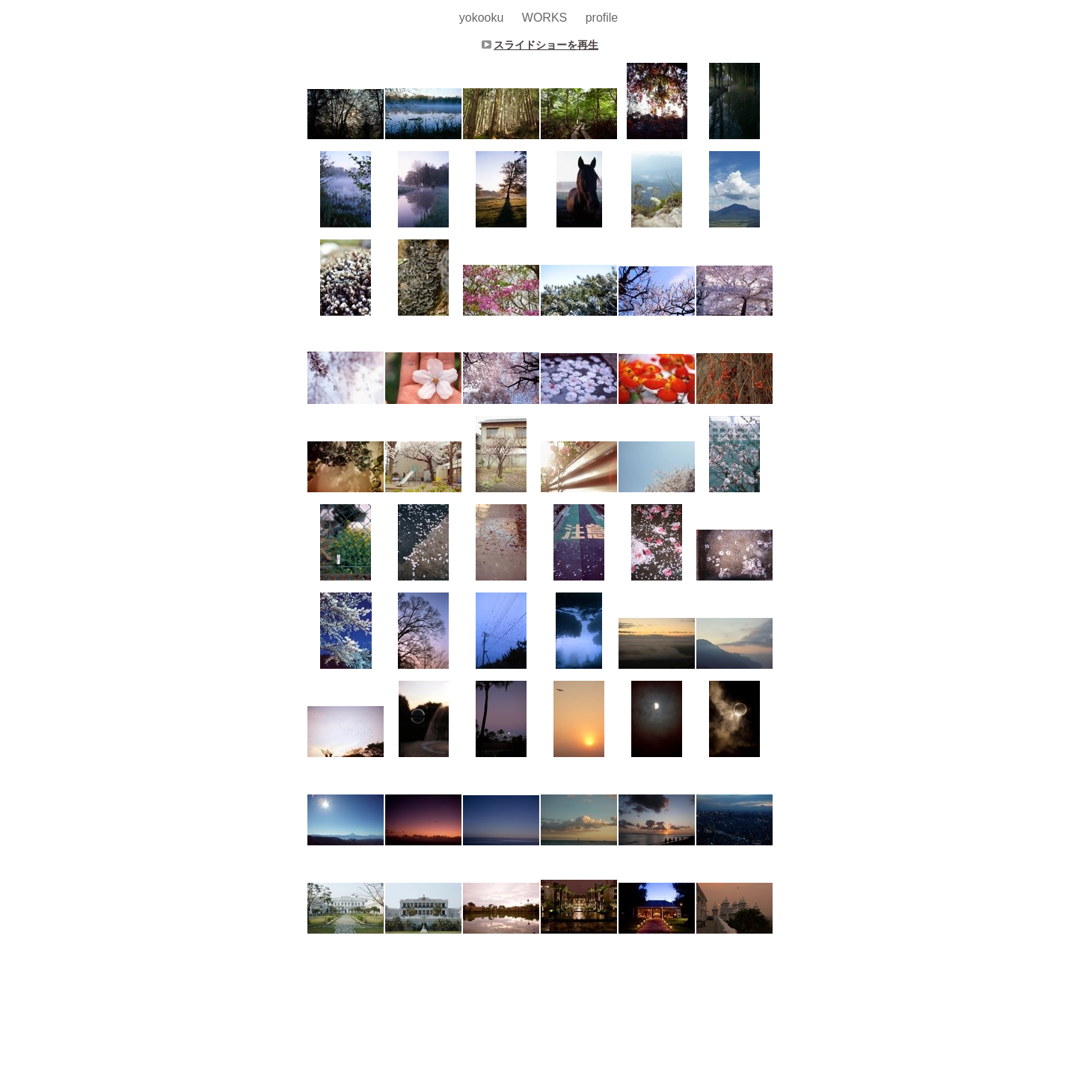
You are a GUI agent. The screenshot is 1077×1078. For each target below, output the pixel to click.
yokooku (483, 17)
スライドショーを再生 (546, 45)
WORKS (546, 17)
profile (602, 17)
